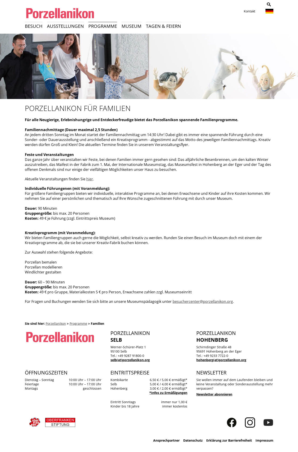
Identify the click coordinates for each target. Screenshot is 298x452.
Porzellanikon (56, 323)
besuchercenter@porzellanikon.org (203, 301)
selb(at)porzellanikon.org (130, 360)
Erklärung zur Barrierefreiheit (229, 440)
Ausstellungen (65, 26)
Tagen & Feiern (163, 26)
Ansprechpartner (166, 440)
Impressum (264, 440)
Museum (131, 26)
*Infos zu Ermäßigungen (168, 393)
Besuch (33, 26)
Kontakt (249, 11)
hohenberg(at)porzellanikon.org (221, 360)
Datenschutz (193, 440)
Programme (102, 26)
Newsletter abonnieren (214, 394)
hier (89, 179)
